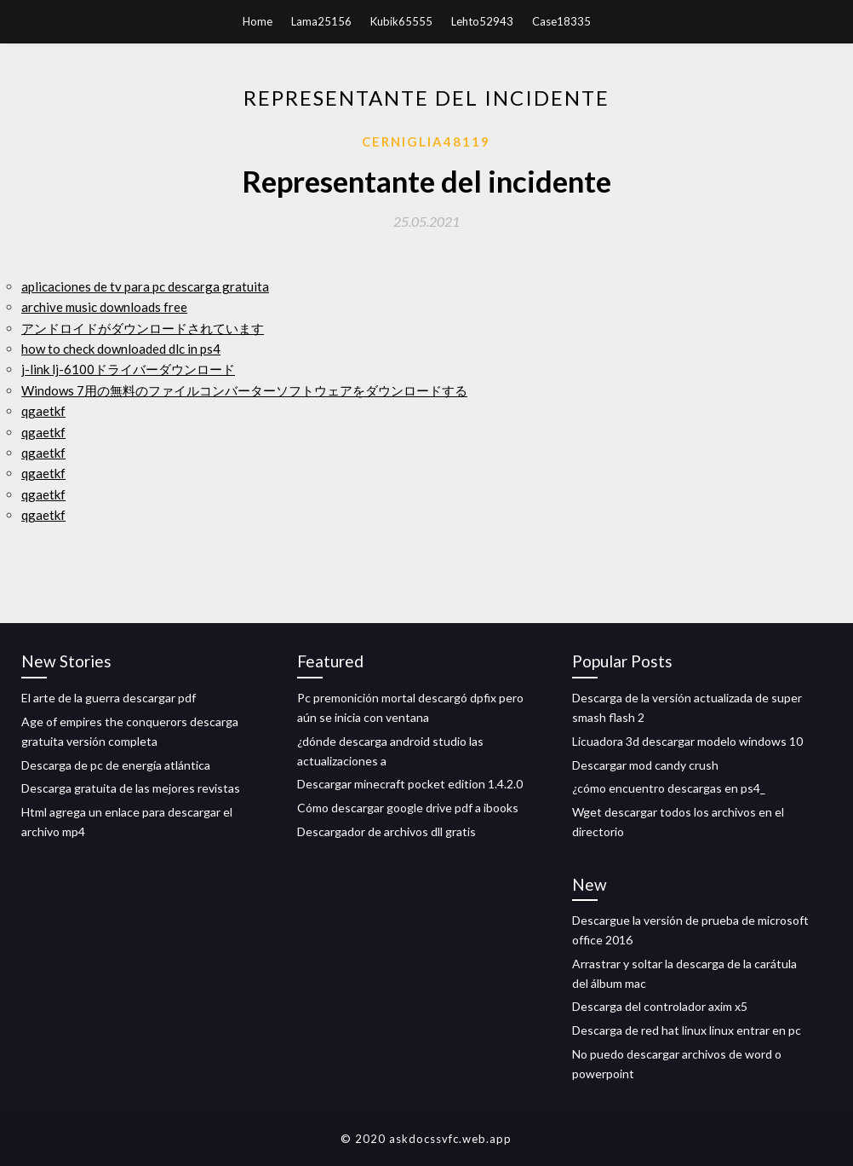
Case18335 (561, 21)
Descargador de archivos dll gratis (386, 831)
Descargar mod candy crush (645, 765)
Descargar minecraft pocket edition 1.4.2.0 (410, 783)
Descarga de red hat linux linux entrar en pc (686, 1030)
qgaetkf (43, 410)
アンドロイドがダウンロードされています (142, 328)
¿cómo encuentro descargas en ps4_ (668, 788)
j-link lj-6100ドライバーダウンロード (128, 369)
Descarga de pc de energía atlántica (115, 765)
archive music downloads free (104, 307)
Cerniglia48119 (426, 141)
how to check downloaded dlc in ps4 (120, 348)
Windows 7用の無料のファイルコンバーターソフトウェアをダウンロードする (244, 390)
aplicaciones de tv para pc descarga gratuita (145, 286)
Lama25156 (321, 21)
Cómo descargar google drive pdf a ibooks (407, 807)
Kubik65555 (401, 21)
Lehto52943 (482, 21)
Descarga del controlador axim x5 (659, 1006)
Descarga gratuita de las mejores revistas (130, 788)
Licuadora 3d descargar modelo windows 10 (687, 741)
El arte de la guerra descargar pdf (108, 697)
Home (257, 21)
